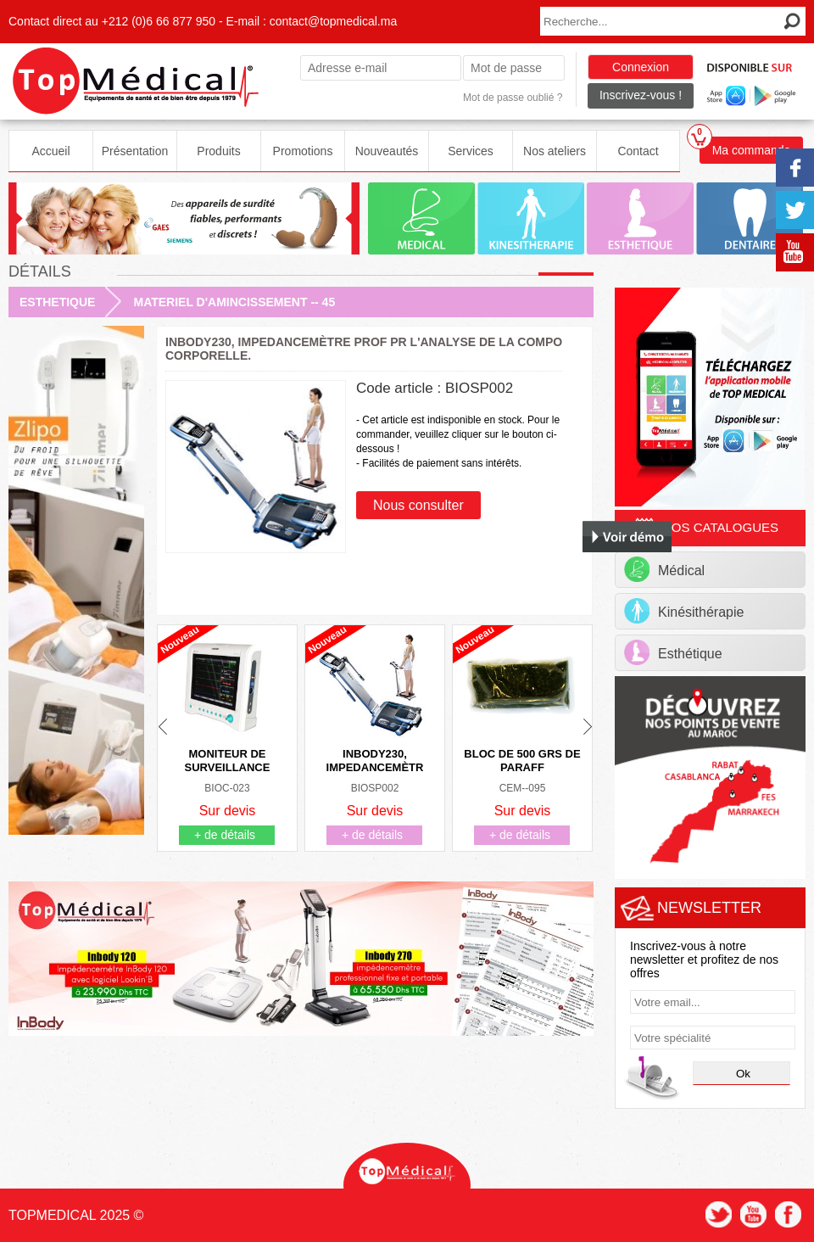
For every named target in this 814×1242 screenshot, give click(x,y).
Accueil (50, 151)
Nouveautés (387, 151)
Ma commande (745, 147)
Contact (637, 151)
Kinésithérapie (684, 611)
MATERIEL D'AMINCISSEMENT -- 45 (234, 302)
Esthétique (673, 652)
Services (470, 151)
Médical (664, 569)
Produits (218, 151)
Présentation (135, 151)
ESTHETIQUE (57, 302)
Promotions (303, 151)
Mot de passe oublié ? (512, 98)
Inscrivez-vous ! (640, 95)
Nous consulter (418, 505)
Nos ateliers (554, 151)
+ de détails (224, 835)
